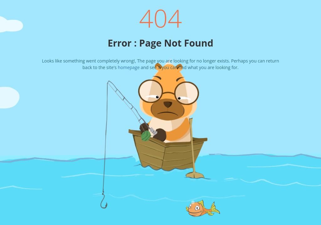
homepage (129, 67)
